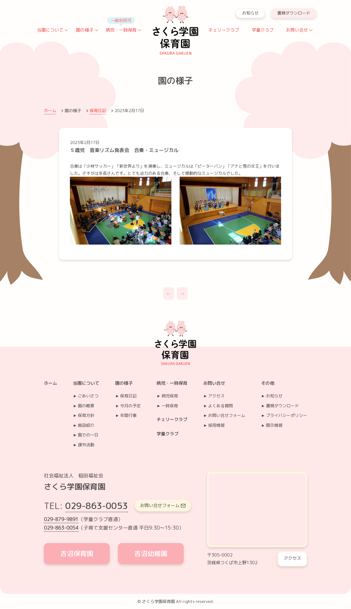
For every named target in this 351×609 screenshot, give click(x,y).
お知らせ (250, 13)
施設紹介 (86, 425)
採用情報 (216, 425)
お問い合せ (297, 30)
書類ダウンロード (293, 13)
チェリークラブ (223, 30)
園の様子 (85, 30)
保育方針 (86, 415)
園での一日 (88, 435)
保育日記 (98, 111)
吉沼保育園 (76, 553)
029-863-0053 (96, 506)
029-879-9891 (61, 519)
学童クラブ (263, 30)
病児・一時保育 (121, 30)
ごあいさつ (88, 396)
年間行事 (128, 415)
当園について (50, 30)
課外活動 (86, 445)
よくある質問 (220, 406)
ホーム (50, 111)
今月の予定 (130, 406)
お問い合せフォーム (226, 415)
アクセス (216, 396)
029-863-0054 (61, 527)
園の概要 (86, 406)
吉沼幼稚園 (150, 553)
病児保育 (170, 396)
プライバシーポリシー (286, 415)
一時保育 (170, 406)
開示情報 (274, 425)
